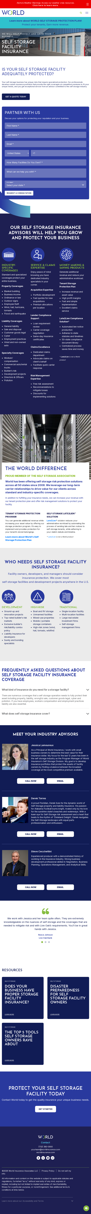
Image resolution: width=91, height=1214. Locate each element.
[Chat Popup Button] (86, 1208)
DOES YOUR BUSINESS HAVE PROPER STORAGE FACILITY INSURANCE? (21, 994)
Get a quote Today (15, 97)
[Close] (87, 4)
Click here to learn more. (46, 5)
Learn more (23, 1014)
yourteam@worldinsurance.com (45, 1149)
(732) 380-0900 (45, 1146)
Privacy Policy (48, 1171)
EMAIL (60, 781)
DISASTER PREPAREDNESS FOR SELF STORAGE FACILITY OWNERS (68, 994)
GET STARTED (45, 1109)
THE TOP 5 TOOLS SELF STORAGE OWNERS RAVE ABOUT (21, 1038)
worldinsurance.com (45, 1152)
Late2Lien (64, 318)
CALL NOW (30, 781)
